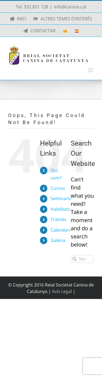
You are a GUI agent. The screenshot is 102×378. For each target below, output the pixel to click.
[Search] (75, 259)
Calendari (60, 230)
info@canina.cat (70, 7)
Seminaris (61, 198)
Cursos (58, 188)
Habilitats (60, 209)
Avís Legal (62, 291)
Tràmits (58, 219)
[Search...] (82, 259)
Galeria (58, 240)
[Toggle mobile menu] (91, 70)
